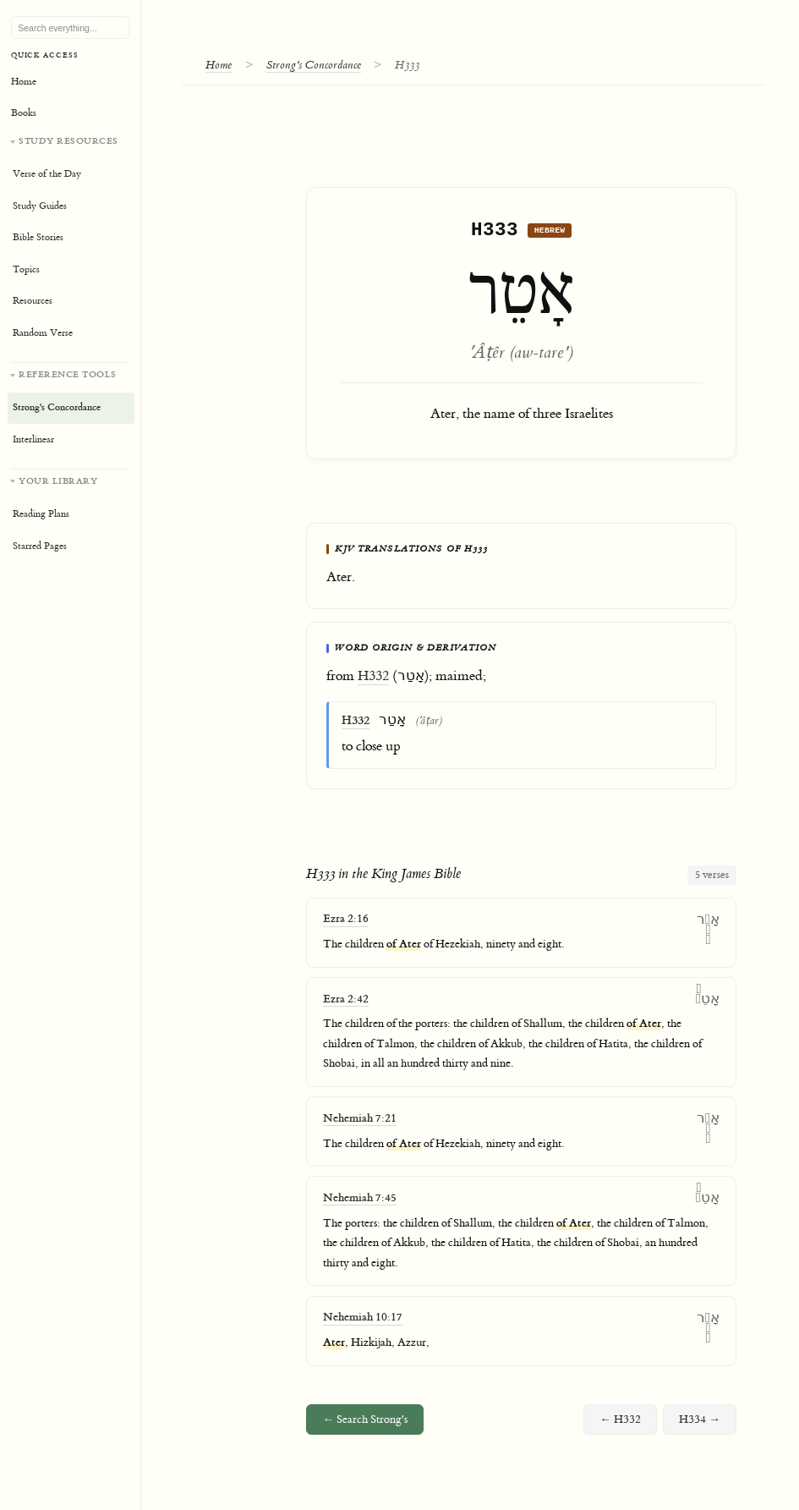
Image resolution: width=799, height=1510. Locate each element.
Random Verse (43, 333)
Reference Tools (68, 374)
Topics (26, 269)
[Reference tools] (70, 409)
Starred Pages (40, 546)
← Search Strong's (365, 1423)
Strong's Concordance (314, 65)
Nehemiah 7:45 (360, 1202)
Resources (32, 300)
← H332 (620, 1423)
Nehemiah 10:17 (362, 1322)
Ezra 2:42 (346, 1003)
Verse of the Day (47, 173)
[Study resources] (70, 242)
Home (219, 65)
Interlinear (33, 439)
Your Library (58, 480)
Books (23, 113)
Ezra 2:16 (346, 923)
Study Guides (40, 206)
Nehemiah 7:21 (360, 1122)
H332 (373, 680)
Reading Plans (41, 514)
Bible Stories (38, 237)
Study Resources (68, 140)
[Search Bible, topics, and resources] (70, 28)
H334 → (699, 1423)
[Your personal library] (70, 516)
